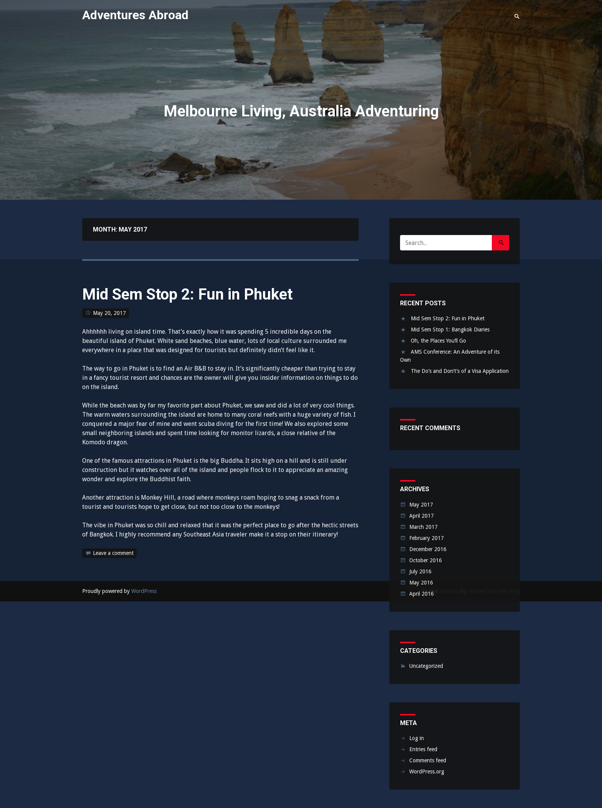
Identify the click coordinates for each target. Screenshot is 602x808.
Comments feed (427, 760)
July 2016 (420, 571)
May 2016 (421, 583)
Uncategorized (426, 666)
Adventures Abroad (135, 15)
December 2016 (428, 549)
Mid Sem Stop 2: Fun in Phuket (187, 294)
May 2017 (421, 505)
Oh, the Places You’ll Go (438, 341)
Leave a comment (113, 553)
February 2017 (426, 538)
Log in (416, 738)
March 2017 (423, 527)
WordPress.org (426, 771)
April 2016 (421, 594)
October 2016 (425, 560)
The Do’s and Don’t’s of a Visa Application (460, 371)
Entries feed (423, 749)
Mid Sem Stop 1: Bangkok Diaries (450, 329)
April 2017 (421, 516)
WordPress (144, 591)
